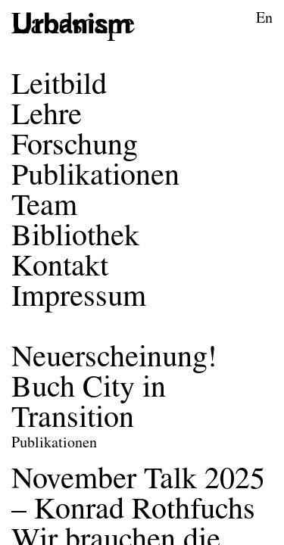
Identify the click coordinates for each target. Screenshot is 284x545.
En (264, 19)
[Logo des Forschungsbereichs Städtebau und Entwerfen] (73, 25)
